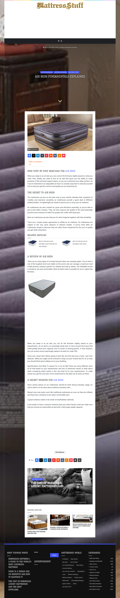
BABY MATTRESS (94, 558)
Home (45, 47)
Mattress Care (93, 578)
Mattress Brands (94, 575)
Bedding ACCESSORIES (96, 561)
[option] (60, 486)
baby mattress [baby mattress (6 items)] (74, 559)
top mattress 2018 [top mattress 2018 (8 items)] (66, 586)
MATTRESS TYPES (53, 47)
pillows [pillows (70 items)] (74, 583)
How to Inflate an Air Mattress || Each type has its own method (48, 244)
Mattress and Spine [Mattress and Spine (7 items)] (67, 577)
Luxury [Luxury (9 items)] (64, 574)
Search (36, 552)
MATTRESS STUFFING (60, 72)
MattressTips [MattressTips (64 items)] (65, 580)
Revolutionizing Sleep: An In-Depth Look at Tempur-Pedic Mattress (82, 526)
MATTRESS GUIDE (95, 581)
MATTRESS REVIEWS (46, 72)
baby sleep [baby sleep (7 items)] (65, 562)
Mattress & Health (94, 572)
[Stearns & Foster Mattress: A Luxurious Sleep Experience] (60, 520)
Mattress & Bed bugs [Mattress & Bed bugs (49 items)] (73, 574)
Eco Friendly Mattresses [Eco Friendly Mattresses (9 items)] (68, 565)
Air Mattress (60, 452)
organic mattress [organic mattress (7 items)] (66, 583)
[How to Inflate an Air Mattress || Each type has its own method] (32, 243)
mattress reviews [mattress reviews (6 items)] (78, 577)
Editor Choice (93, 564)
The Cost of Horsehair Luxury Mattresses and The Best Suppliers (47, 484)
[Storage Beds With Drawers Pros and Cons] (37, 522)
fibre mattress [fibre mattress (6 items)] (79, 565)
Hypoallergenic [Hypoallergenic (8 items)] (81, 571)
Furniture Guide (94, 567)
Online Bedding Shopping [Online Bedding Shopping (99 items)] (77, 580)
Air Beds (70, 171)
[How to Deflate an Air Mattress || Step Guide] (66, 243)
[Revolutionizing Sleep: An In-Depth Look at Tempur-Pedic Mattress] (83, 519)
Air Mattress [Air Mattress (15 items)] (65, 559)
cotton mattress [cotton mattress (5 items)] (74, 562)
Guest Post (93, 569)
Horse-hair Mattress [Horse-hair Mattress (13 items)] (67, 568)
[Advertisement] (60, 24)
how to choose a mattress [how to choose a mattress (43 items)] (68, 571)
